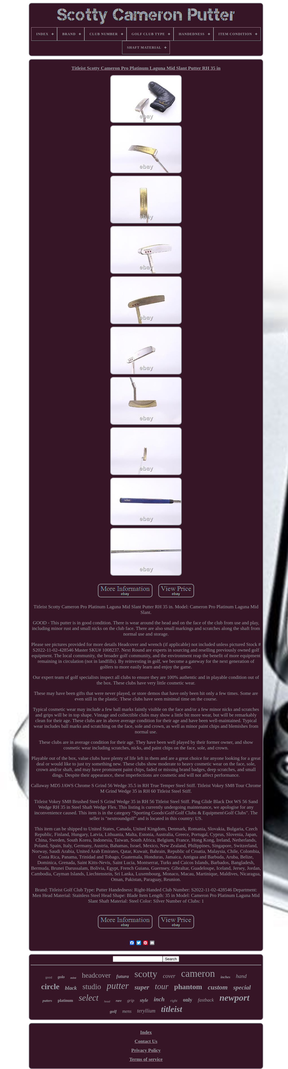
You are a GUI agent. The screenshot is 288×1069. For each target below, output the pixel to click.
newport (234, 998)
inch (159, 999)
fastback (206, 1000)
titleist (171, 1009)
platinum (65, 1000)
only (187, 1000)
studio (91, 986)
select (89, 998)
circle (50, 986)
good (48, 977)
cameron (198, 973)
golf (113, 1011)
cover (169, 976)
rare (119, 1001)
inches (225, 977)
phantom (188, 987)
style (144, 1000)
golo (61, 977)
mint (73, 977)
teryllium (146, 1011)
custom (218, 987)
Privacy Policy (146, 1050)
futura (122, 976)
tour (161, 986)
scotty (145, 974)
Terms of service (146, 1059)
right (173, 1000)
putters (47, 1001)
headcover (96, 975)
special (242, 987)
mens (127, 1011)
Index (146, 1032)
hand (241, 976)
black (71, 988)
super (141, 987)
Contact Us (146, 1041)
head (107, 1001)
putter (118, 986)
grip (130, 1000)
